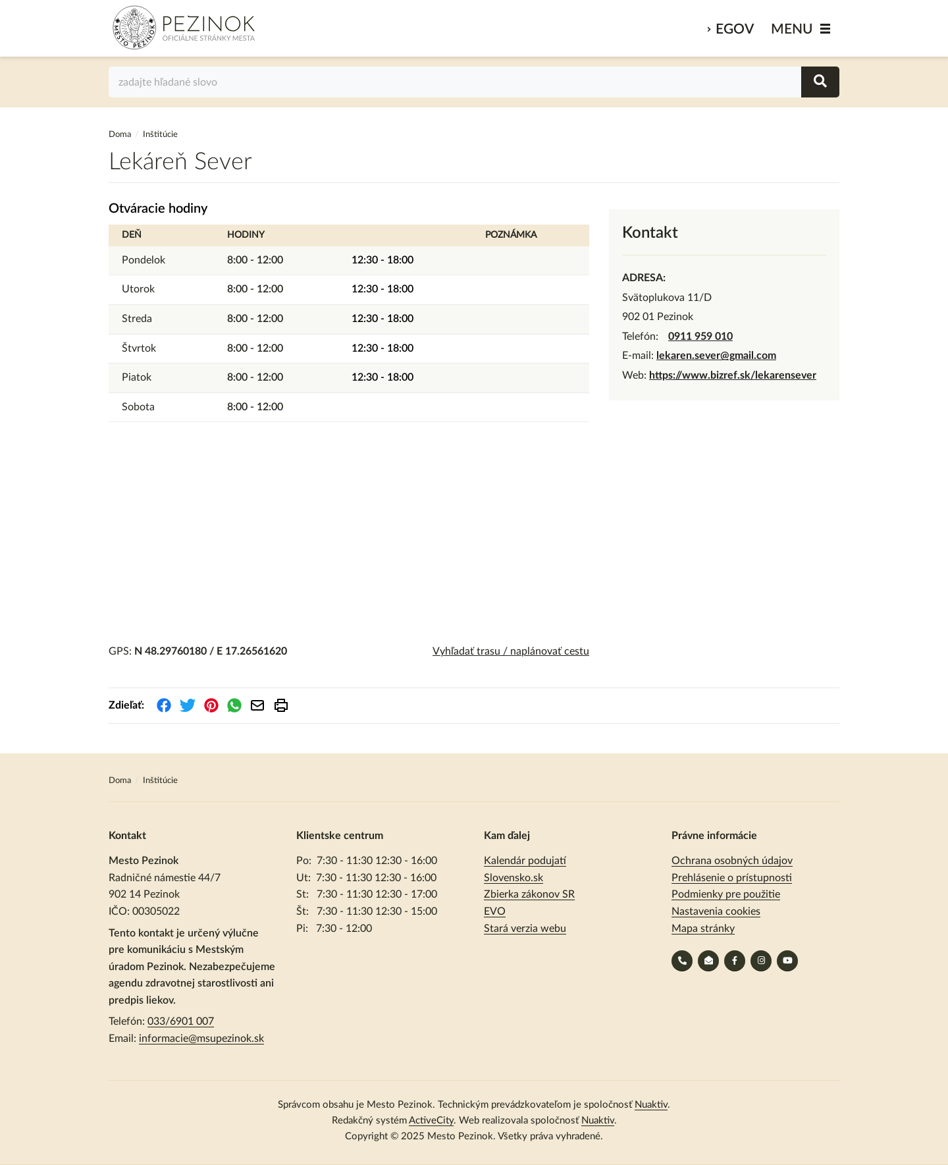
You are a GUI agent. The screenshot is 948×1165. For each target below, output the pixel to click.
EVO (495, 911)
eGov (735, 29)
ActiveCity (431, 1120)
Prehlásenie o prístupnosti (732, 878)
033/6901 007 (180, 1021)
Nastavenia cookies (716, 911)
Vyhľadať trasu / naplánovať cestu (511, 651)
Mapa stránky (703, 928)
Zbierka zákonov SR (529, 894)
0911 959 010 (700, 336)
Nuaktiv (651, 1105)
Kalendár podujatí (525, 860)
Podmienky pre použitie (726, 894)
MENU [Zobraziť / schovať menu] (792, 29)
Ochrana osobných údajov (732, 860)
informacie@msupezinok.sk (201, 1038)
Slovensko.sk (513, 878)
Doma (121, 134)
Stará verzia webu (525, 928)
